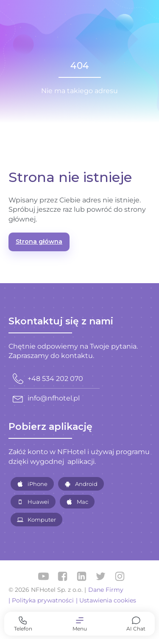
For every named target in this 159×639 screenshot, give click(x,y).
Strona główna (39, 241)
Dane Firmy (105, 590)
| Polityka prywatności (41, 600)
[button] (79, 623)
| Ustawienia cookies (106, 600)
